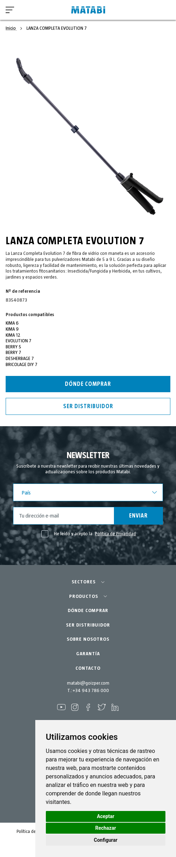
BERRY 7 (13, 352)
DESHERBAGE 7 (20, 358)
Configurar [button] (105, 840)
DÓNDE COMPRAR (88, 610)
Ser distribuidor (88, 406)
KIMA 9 (12, 329)
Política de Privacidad (115, 533)
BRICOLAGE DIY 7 (21, 364)
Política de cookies (34, 831)
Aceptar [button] (106, 816)
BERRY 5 (13, 346)
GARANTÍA (88, 653)
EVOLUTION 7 (18, 340)
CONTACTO (88, 668)
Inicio (11, 28)
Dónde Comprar (88, 384)
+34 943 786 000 (90, 690)
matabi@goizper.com (88, 683)
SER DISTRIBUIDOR (88, 625)
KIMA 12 (13, 335)
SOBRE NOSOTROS (88, 639)
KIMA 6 (12, 323)
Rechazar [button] (105, 828)
